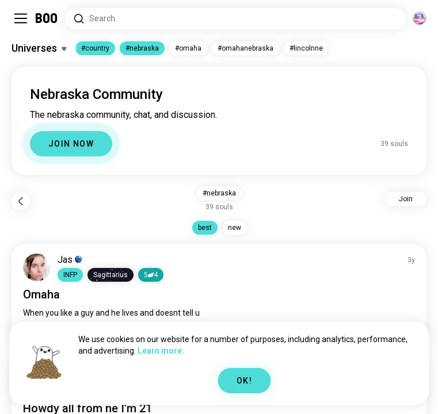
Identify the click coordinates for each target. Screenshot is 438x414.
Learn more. (161, 350)
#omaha (188, 48)
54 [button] (151, 275)
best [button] (205, 228)
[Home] (47, 18)
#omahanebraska (245, 48)
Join (406, 199)
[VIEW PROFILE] (37, 267)
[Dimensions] (419, 18)
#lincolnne (306, 48)
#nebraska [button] (219, 193)
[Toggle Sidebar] (21, 18)
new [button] (234, 228)
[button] (70, 275)
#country (95, 48)
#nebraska (142, 48)
